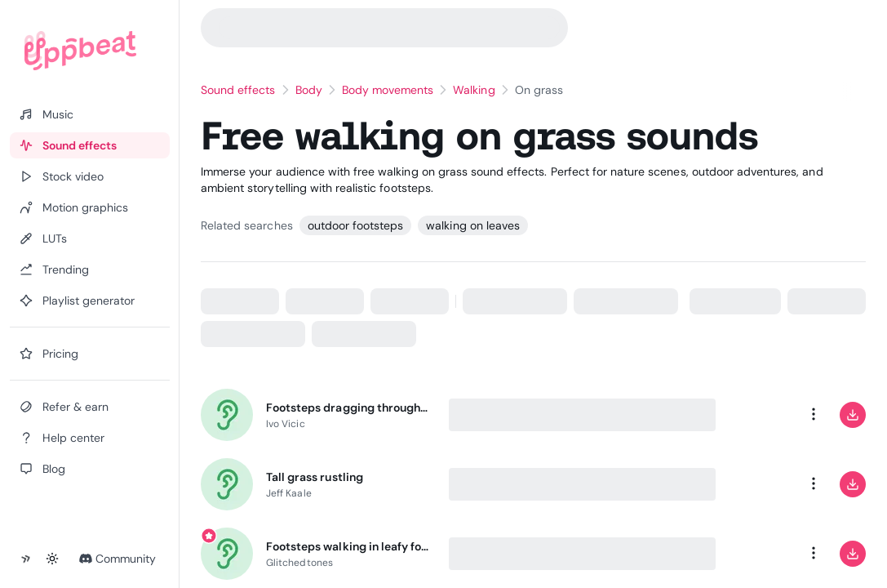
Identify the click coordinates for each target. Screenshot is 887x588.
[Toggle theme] (52, 559)
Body (308, 89)
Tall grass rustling (314, 477)
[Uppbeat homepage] (80, 50)
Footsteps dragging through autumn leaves (347, 407)
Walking (474, 89)
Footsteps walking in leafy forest (347, 546)
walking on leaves (473, 225)
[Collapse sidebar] (26, 559)
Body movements (388, 89)
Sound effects (238, 89)
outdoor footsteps (356, 225)
